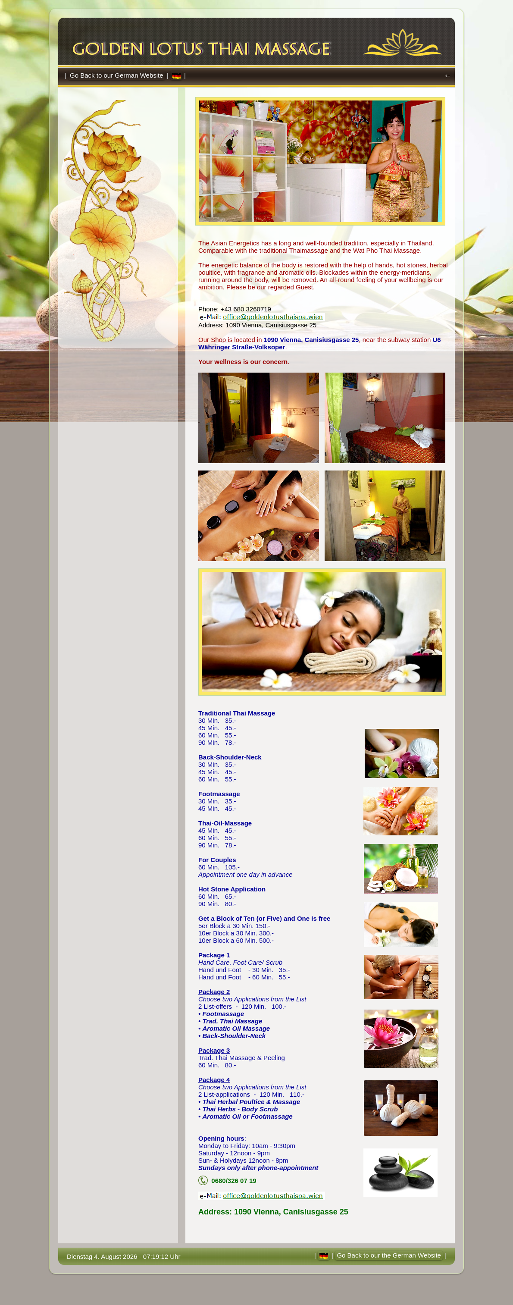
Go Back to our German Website (116, 75)
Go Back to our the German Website (389, 1255)
